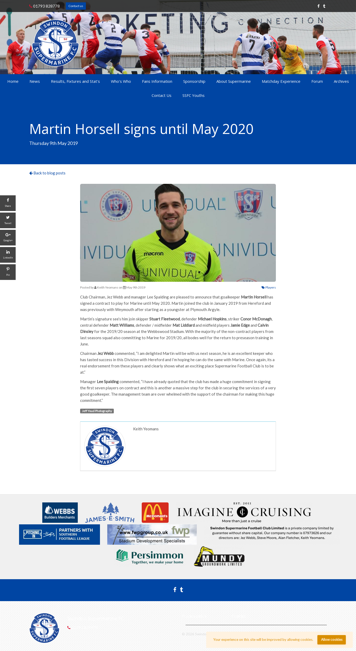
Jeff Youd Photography (97, 411)
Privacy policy (194, 616)
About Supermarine (233, 81)
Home (13, 81)
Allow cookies (331, 639)
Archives (341, 81)
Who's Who (121, 81)
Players (269, 287)
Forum (317, 81)
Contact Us (161, 95)
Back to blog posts (47, 173)
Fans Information (157, 81)
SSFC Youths (193, 95)
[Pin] (8, 272)
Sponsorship (194, 81)
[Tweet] (8, 220)
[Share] (8, 203)
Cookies (239, 616)
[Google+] (8, 237)
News (34, 81)
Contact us (75, 6)
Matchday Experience (281, 81)
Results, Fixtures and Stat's (75, 81)
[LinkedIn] (8, 255)
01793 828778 (44, 6)
